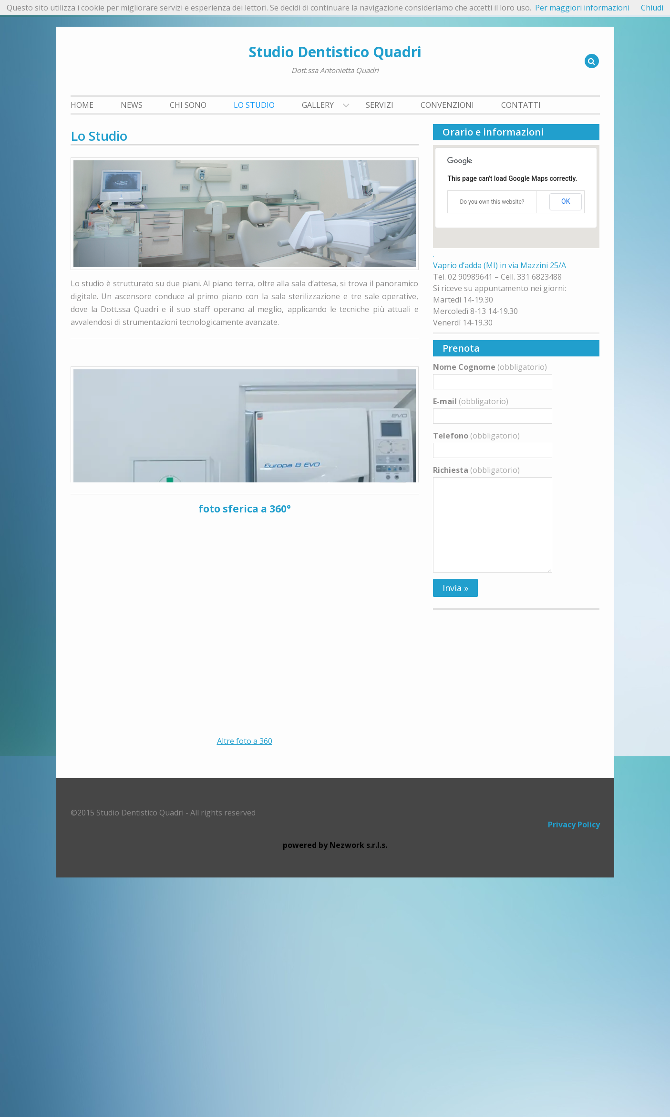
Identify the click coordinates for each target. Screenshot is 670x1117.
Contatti (521, 105)
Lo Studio (254, 105)
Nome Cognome (490, 367)
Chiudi (652, 7)
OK (565, 201)
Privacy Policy (574, 1064)
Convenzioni (447, 105)
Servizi (379, 105)
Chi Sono (188, 105)
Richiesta (476, 470)
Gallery (318, 105)
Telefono (476, 435)
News (132, 105)
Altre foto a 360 (244, 980)
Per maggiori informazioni (582, 7)
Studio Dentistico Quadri (335, 52)
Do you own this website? (492, 201)
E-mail (470, 401)
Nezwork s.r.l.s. (358, 1084)
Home (82, 105)
